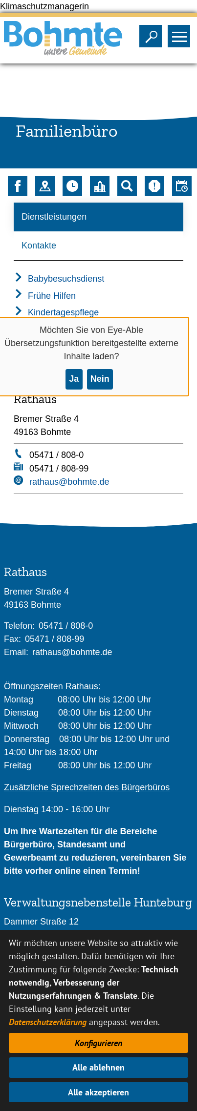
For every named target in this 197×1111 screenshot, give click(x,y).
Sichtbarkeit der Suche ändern (153, 33)
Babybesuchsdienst (59, 279)
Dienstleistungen (54, 217)
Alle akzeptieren (98, 1092)
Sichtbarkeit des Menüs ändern (181, 33)
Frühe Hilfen (45, 296)
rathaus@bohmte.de (69, 482)
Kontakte (39, 245)
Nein (99, 379)
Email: (16, 652)
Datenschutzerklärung (48, 1022)
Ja (74, 379)
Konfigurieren (98, 1043)
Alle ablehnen (98, 1067)
